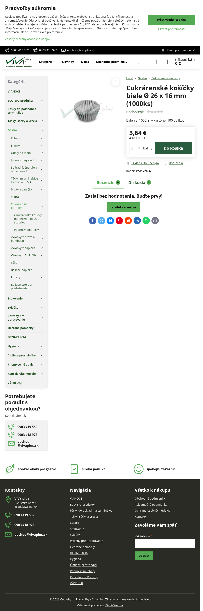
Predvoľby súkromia (89, 599)
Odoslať (143, 556)
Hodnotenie (135, 112)
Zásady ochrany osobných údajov (127, 599)
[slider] (155, 111)
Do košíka (173, 148)
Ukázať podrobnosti (171, 29)
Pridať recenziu (123, 207)
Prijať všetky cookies (171, 20)
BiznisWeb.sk (114, 605)
